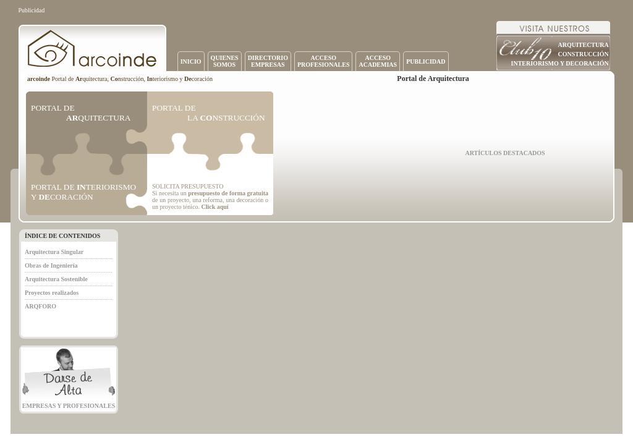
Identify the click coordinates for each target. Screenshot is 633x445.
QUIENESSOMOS (225, 61)
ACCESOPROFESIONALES (323, 61)
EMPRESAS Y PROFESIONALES (68, 405)
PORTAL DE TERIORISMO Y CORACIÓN (83, 191)
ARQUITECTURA (583, 44)
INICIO (191, 61)
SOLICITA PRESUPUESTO (187, 186)
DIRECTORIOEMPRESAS (268, 61)
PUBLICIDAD (425, 61)
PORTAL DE (80, 112)
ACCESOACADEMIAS (378, 61)
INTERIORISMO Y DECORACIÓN (560, 63)
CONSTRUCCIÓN (583, 54)
